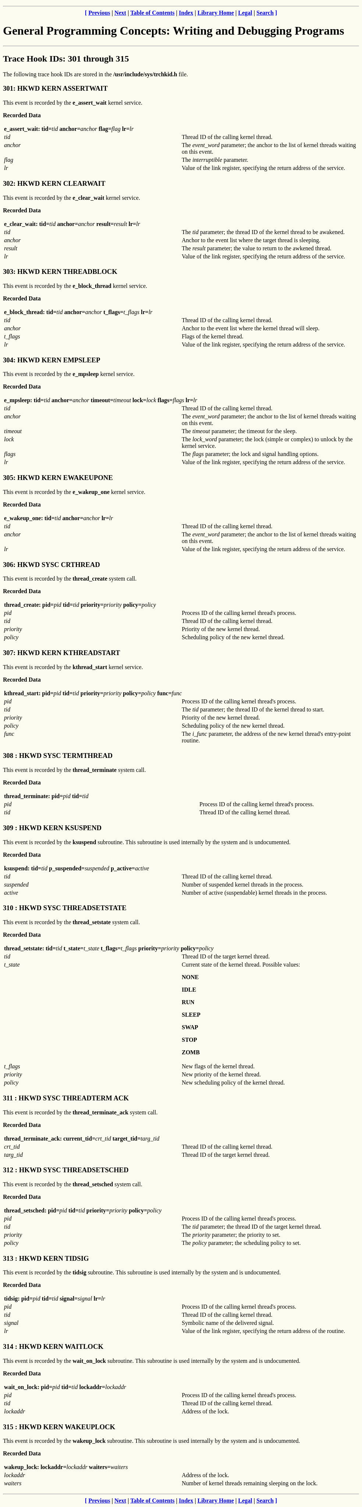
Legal (245, 13)
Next (120, 13)
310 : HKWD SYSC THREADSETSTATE (65, 908)
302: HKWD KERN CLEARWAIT (54, 183)
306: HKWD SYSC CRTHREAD (51, 564)
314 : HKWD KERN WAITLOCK (53, 1346)
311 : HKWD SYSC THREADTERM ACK (66, 1098)
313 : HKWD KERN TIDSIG (46, 1258)
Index (186, 13)
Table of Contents (152, 13)
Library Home (216, 13)
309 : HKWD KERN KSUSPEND (52, 828)
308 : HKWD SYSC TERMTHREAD (58, 755)
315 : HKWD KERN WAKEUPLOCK (59, 1427)
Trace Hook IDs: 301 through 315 (66, 58)
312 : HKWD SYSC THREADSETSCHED (66, 1170)
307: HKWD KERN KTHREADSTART (61, 653)
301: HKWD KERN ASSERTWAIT (55, 88)
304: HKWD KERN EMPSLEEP (51, 360)
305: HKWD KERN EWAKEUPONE (58, 477)
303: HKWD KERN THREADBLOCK (60, 271)
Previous (99, 13)
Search (265, 13)
